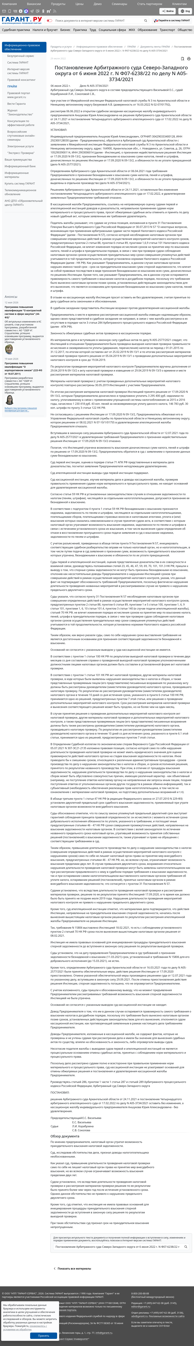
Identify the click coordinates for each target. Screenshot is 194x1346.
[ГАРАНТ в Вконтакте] (15, 11)
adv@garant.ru (139, 1316)
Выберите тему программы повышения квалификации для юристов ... (21, 409)
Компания (9, 4)
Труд (93, 30)
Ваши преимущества (18, 159)
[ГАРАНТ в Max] (26, 11)
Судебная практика (16, 30)
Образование (147, 30)
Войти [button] (168, 11)
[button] (172, 20)
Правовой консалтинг (21, 80)
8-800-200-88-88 (140, 1293)
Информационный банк (20, 166)
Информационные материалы (17, 175)
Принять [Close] (43, 1336)
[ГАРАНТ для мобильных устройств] (10, 11)
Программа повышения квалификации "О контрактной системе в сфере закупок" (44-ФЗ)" (23, 312)
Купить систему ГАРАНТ (20, 183)
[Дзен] (20, 11)
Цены (80, 4)
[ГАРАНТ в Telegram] (32, 11)
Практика (80, 30)
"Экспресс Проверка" (20, 153)
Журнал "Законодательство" (20, 112)
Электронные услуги (20, 146)
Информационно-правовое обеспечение (22, 47)
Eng (185, 11)
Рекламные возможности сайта (167, 1316)
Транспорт (167, 30)
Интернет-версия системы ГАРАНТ (18, 71)
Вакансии (34, 4)
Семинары (119, 4)
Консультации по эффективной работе (20, 123)
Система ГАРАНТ (17, 62)
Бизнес (65, 30)
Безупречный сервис (20, 56)
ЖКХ (132, 30)
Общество (185, 30)
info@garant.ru (104, 1332)
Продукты (58, 4)
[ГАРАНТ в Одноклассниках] (43, 11)
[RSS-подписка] (55, 11)
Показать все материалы (72, 1269)
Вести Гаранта (16, 104)
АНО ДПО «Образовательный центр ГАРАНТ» (24, 203)
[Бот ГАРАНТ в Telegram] (38, 11)
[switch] (49, 20)
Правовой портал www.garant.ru (18, 95)
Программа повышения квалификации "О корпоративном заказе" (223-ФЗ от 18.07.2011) (23, 368)
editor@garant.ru (140, 1306)
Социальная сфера (112, 30)
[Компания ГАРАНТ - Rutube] (49, 11)
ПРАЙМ (12, 86)
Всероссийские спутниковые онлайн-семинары (21, 135)
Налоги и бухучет (45, 30)
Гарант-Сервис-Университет (72, 1339)
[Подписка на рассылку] (4, 11)
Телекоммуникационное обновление (20, 192)
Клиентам (179, 4)
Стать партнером (149, 4)
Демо (98, 4)
